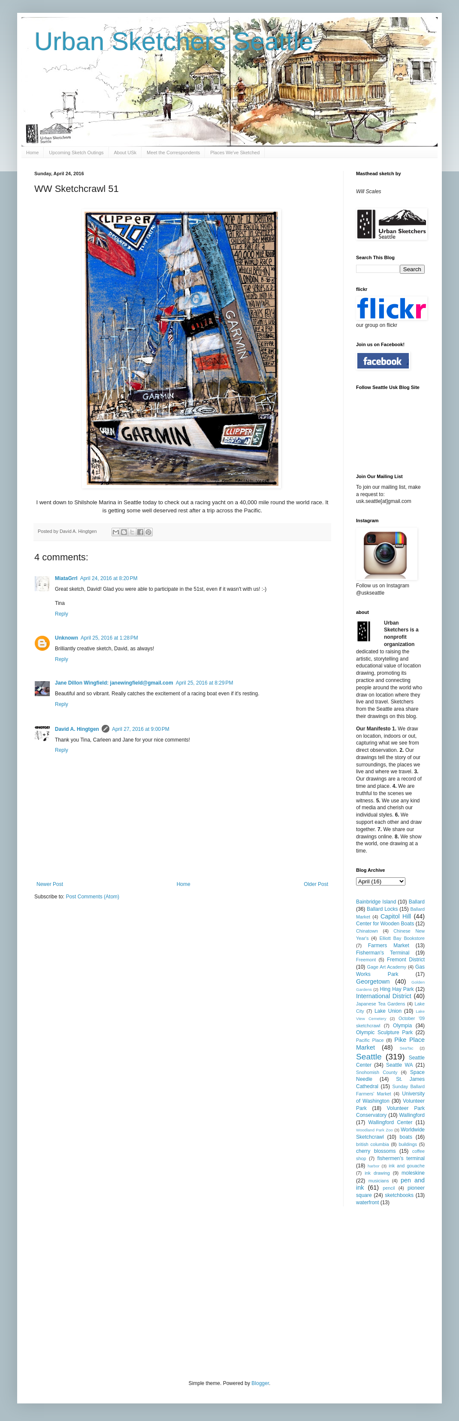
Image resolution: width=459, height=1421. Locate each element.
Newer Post (49, 884)
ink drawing (377, 1173)
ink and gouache (407, 1165)
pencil (389, 1188)
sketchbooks (399, 1195)
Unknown (66, 638)
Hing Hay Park (397, 989)
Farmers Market (388, 945)
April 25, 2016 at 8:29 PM (204, 683)
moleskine (413, 1173)
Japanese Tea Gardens (380, 1003)
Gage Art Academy (387, 966)
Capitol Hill (395, 916)
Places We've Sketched (235, 152)
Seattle (369, 1056)
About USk (125, 152)
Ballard (417, 902)
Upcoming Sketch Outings (76, 152)
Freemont (366, 959)
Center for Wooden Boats (385, 924)
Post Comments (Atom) (92, 897)
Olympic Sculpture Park (384, 1032)
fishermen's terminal (401, 1158)
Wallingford (412, 1115)
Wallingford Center (390, 1122)
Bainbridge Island (376, 902)
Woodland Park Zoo (374, 1130)
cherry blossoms (376, 1151)
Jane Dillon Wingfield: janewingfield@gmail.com (114, 683)
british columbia (372, 1144)
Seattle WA (399, 1065)
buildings (408, 1144)
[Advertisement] (131, 1292)
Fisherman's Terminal (382, 953)
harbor (374, 1166)
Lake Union (388, 1011)
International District (383, 996)
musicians (378, 1180)
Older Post (316, 884)
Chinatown (367, 930)
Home (32, 152)
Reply (61, 614)
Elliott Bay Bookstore (402, 938)
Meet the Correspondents (173, 152)
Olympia (402, 1026)
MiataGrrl (66, 578)
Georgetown (373, 981)
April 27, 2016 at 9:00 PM (140, 729)
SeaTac (407, 1048)
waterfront (367, 1203)
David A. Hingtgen (77, 729)
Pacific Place (370, 1040)
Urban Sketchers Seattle (173, 41)
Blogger (260, 1383)
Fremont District (406, 960)
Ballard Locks (382, 909)
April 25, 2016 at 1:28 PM (109, 638)
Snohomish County (376, 1072)
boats (406, 1137)
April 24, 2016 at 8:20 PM (109, 578)
